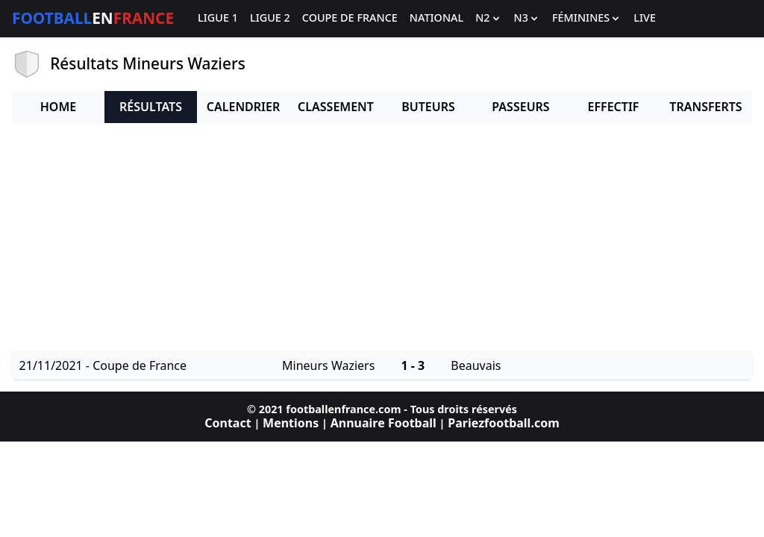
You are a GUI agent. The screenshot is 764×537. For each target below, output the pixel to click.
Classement (336, 106)
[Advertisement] (382, 239)
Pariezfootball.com (503, 423)
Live (644, 18)
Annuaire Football (383, 423)
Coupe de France (350, 18)
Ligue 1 (218, 18)
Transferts (705, 106)
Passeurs (520, 106)
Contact (227, 423)
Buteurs (428, 106)
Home (58, 106)
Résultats (150, 106)
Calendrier (243, 106)
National (436, 18)
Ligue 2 (270, 18)
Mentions (291, 423)
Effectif (613, 106)
